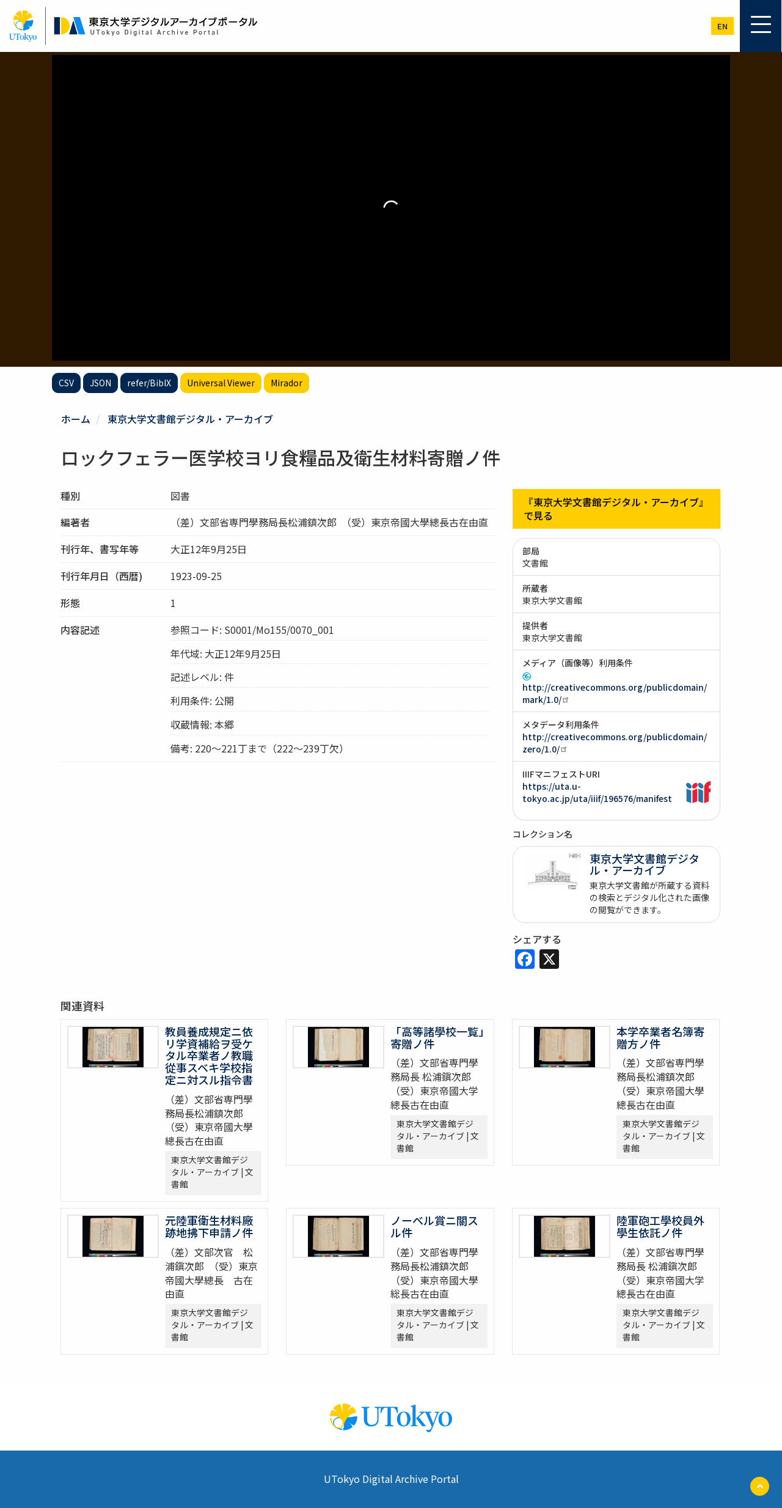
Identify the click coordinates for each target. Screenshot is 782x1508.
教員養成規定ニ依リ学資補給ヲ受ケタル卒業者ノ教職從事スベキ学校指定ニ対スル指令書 (209, 1055)
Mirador (286, 383)
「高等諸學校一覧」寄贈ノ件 (437, 1037)
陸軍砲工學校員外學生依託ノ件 (660, 1226)
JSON (100, 383)
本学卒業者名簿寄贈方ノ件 (660, 1037)
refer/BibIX (149, 383)
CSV (66, 383)
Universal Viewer (221, 383)
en (722, 26)
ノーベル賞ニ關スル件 (434, 1226)
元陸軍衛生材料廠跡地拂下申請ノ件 (209, 1226)
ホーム (75, 418)
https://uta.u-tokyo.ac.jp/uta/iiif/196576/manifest (597, 792)
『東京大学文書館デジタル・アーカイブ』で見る (616, 509)
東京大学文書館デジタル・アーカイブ (190, 418)
